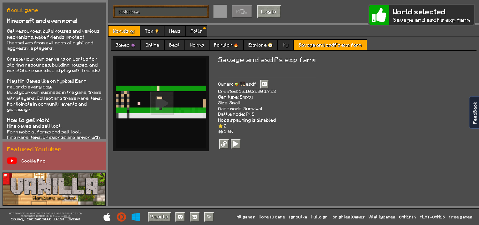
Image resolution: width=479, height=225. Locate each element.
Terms (58, 219)
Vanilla (159, 216)
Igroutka (298, 216)
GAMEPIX (407, 216)
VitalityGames (382, 216)
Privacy (18, 219)
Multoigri (320, 216)
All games (246, 216)
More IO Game (272, 216)
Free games (460, 216)
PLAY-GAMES (432, 216)
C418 (67, 216)
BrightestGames (349, 216)
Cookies (73, 219)
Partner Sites (39, 219)
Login (268, 11)
